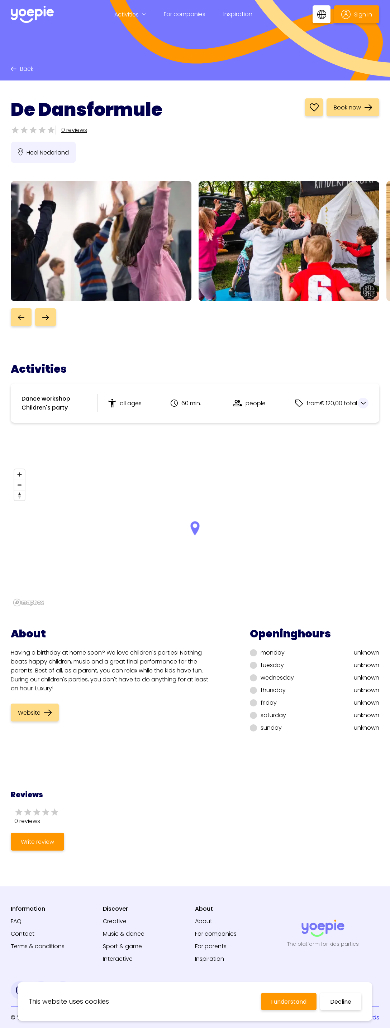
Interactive (118, 959)
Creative (115, 921)
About (203, 921)
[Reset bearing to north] (19, 495)
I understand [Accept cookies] (288, 1002)
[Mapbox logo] (28, 602)
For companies (184, 14)
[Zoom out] (19, 485)
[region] (195, 537)
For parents (211, 946)
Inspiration (237, 14)
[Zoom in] (19, 474)
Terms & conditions (38, 946)
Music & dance (123, 934)
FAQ (16, 921)
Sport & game (122, 946)
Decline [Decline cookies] (340, 1002)
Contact (22, 934)
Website (35, 713)
